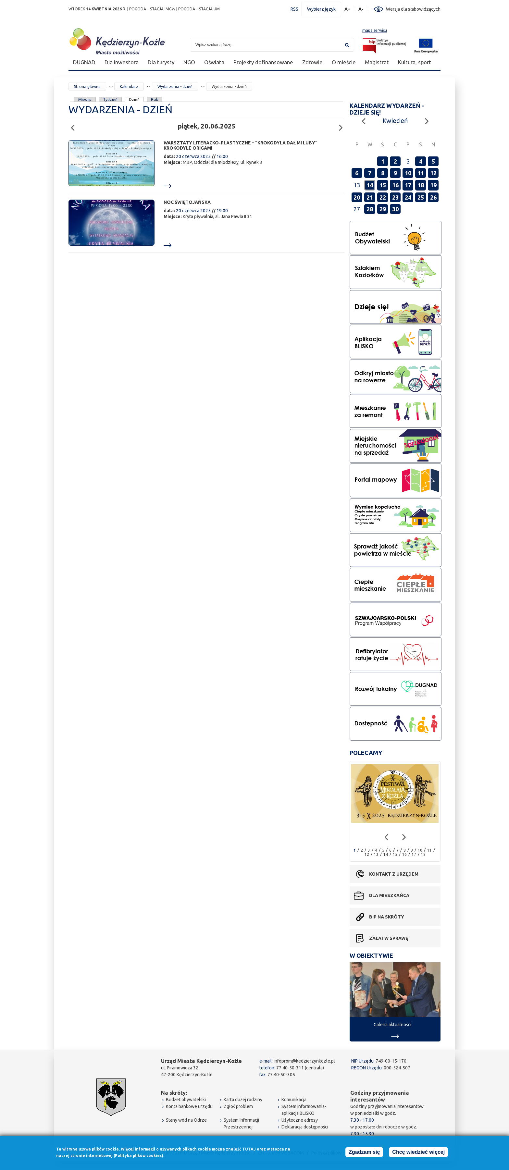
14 (369, 185)
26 (433, 197)
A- (361, 9)
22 (382, 197)
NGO (189, 62)
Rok (154, 99)
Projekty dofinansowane (263, 62)
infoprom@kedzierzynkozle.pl (304, 1061)
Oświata (214, 62)
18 (420, 185)
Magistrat (377, 62)
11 (420, 173)
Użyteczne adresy (299, 1120)
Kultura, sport (414, 62)
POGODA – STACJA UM (199, 9)
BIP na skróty (386, 916)
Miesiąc (85, 99)
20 (357, 197)
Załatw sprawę (388, 938)
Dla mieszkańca (389, 895)
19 (433, 185)
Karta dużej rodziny (243, 1099)
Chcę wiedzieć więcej (418, 1152)
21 (369, 197)
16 (395, 185)
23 (395, 197)
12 (433, 173)
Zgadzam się (364, 1152)
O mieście (344, 62)
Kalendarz (129, 86)
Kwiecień (395, 120)
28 (369, 209)
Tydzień (110, 99)
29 (382, 209)
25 (420, 197)
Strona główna (87, 86)
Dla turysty (161, 62)
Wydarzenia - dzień (174, 86)
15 (382, 185)
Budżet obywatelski (186, 1099)
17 (408, 185)
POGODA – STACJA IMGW (152, 9)
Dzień (134, 99)
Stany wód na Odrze (186, 1120)
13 (376, 854)
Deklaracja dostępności (304, 1126)
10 (408, 173)
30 (395, 209)
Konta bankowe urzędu (189, 1106)
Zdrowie (312, 62)
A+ (347, 9)
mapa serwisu (374, 30)
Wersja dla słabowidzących (413, 9)
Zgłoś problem (238, 1106)
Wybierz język (321, 9)
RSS (294, 9)
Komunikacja (293, 1099)
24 (408, 197)
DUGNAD (84, 62)
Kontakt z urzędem (393, 874)
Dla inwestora (122, 62)
